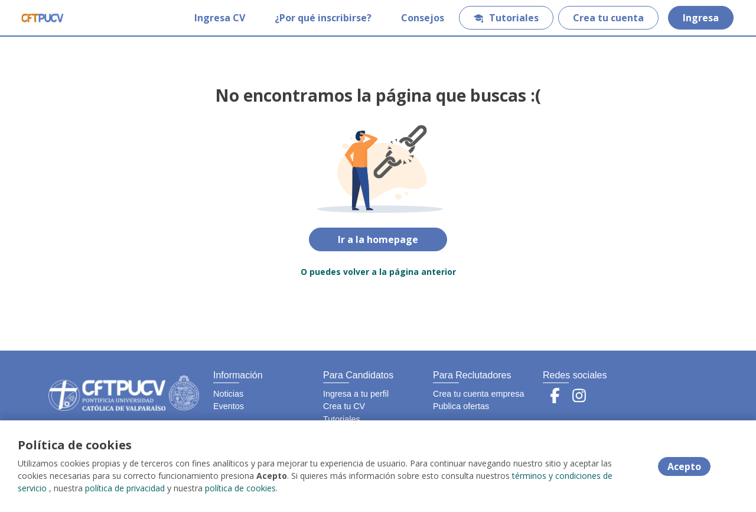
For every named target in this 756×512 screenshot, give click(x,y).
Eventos (228, 406)
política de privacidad (125, 488)
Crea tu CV (344, 406)
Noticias (228, 393)
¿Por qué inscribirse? (323, 17)
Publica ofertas (461, 406)
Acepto (684, 466)
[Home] (42, 18)
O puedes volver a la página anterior (378, 271)
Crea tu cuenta (608, 17)
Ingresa (701, 17)
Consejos (422, 17)
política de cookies (240, 488)
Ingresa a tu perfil (356, 393)
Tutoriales (506, 17)
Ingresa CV (219, 17)
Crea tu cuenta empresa (478, 393)
